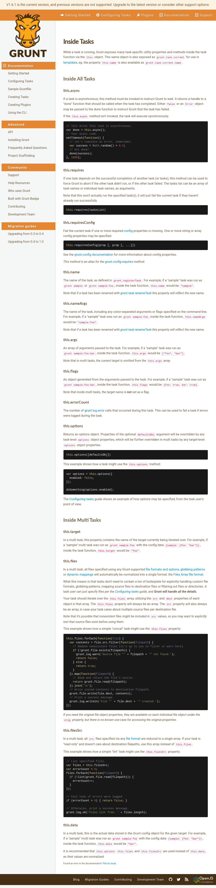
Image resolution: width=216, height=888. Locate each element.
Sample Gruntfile (19, 89)
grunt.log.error (94, 408)
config (128, 230)
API (10, 132)
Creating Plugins (19, 105)
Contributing (16, 206)
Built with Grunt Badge (23, 198)
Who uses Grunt (19, 191)
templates (70, 62)
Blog (76, 874)
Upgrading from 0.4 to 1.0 (26, 242)
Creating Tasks (18, 97)
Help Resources (19, 183)
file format (133, 734)
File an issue (109, 858)
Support (13, 175)
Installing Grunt (18, 140)
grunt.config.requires (119, 261)
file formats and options (162, 566)
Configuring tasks (81, 496)
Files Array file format (188, 571)
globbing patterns (193, 566)
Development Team (21, 214)
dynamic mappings (80, 571)
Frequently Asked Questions (27, 148)
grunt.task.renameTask (136, 292)
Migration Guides (97, 874)
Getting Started (18, 73)
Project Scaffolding (21, 155)
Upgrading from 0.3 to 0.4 (26, 234)
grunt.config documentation (93, 254)
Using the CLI (17, 112)
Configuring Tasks (20, 81)
